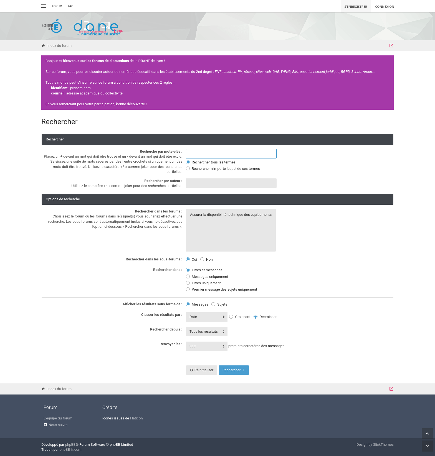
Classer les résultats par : (161, 314)
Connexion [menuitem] (384, 6)
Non (206, 259)
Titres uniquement (203, 283)
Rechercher (234, 370)
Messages (197, 304)
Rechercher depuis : (166, 329)
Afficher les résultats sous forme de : (153, 304)
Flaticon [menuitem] (136, 418)
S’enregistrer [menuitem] (356, 6)
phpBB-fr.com (71, 449)
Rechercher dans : (167, 270)
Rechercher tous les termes (211, 162)
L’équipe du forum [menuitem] (58, 418)
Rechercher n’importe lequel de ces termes (223, 168)
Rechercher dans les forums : (158, 211)
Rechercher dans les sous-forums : (154, 259)
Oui (191, 259)
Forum (57, 6)
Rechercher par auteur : (163, 181)
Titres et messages (204, 270)
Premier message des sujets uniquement (221, 289)
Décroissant (266, 317)
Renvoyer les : (171, 344)
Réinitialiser (202, 370)
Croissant (239, 317)
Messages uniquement (207, 277)
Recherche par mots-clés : (161, 151)
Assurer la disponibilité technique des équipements (230, 214)
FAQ (71, 6)
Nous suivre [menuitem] (58, 425)
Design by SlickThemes (375, 444)
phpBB (70, 444)
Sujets (219, 304)
